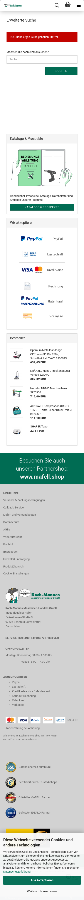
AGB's (6, 529)
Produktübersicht (13, 566)
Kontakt (8, 544)
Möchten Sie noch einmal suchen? (28, 52)
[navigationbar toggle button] (78, 5)
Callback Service (13, 507)
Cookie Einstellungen (16, 573)
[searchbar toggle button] (56, 5)
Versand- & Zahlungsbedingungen (24, 500)
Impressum (10, 551)
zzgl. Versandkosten (27, 739)
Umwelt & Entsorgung (16, 559)
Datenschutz (11, 522)
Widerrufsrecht (12, 537)
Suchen (61, 71)
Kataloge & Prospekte (42, 207)
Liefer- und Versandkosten (19, 514)
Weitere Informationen (42, 891)
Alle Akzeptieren (42, 880)
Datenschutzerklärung (16, 871)
